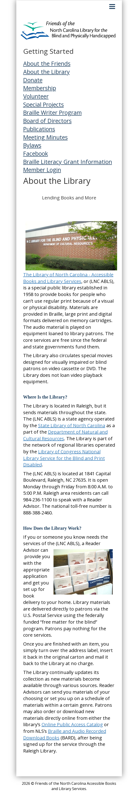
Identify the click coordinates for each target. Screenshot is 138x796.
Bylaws (32, 145)
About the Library (46, 72)
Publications (39, 129)
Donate (32, 80)
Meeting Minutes (45, 137)
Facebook (35, 153)
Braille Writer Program (52, 112)
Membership (39, 88)
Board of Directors (47, 121)
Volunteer (36, 96)
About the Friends (46, 63)
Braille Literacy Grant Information (67, 162)
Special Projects (43, 104)
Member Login (42, 170)
